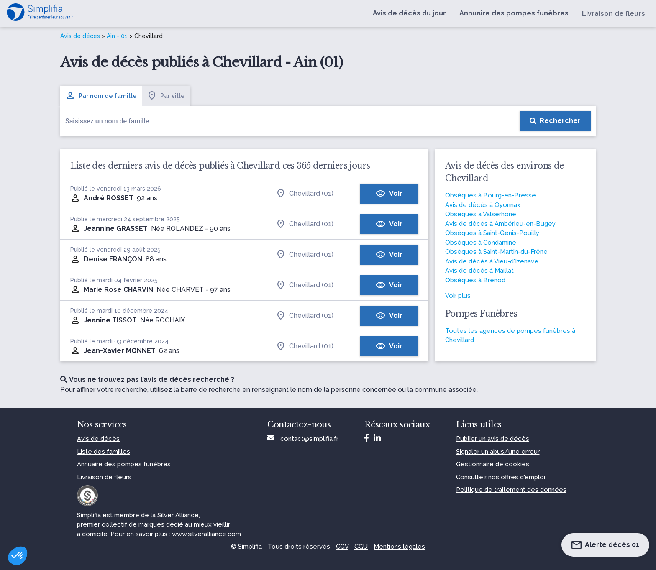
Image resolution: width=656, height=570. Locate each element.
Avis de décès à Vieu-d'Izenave (491, 261)
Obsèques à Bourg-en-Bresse (490, 195)
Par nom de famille (101, 96)
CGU (361, 546)
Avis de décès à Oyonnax (482, 205)
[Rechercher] (555, 121)
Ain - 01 (117, 36)
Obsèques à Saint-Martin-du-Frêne (496, 252)
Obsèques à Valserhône (480, 214)
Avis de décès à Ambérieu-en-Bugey (500, 223)
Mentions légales (399, 546)
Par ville (166, 96)
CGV (342, 546)
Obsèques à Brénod (475, 280)
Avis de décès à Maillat (479, 270)
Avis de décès (80, 36)
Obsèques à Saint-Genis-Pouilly (492, 233)
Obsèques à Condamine (480, 242)
